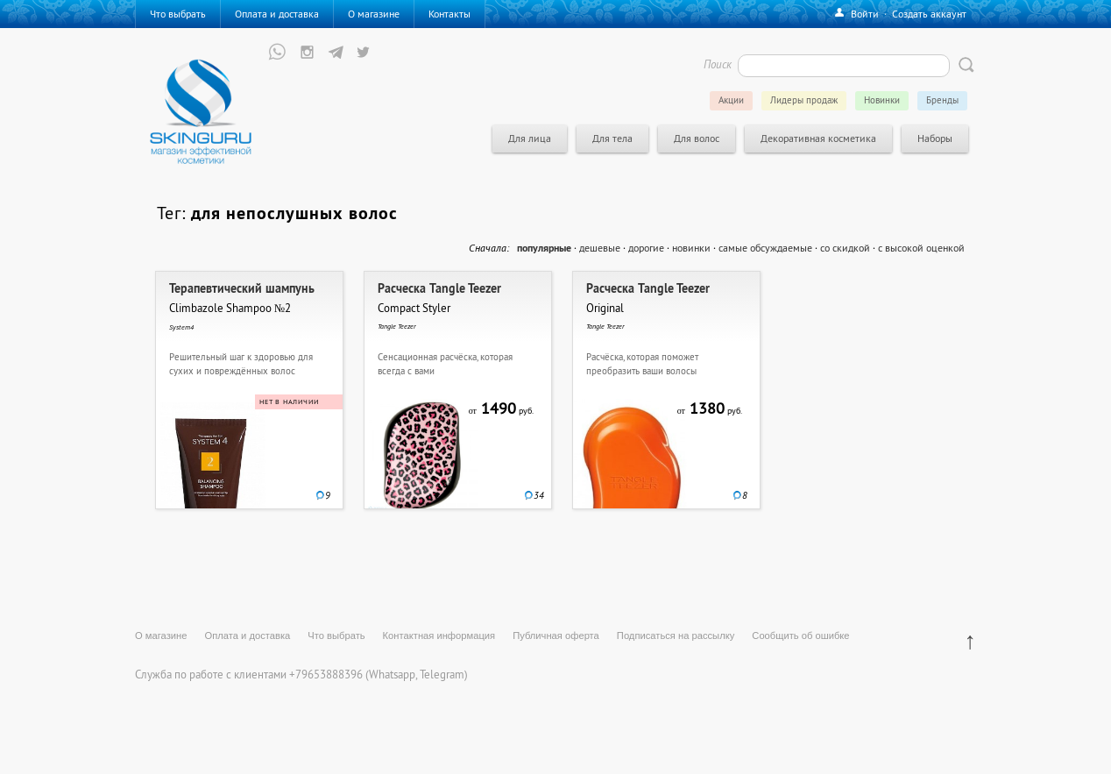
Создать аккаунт (929, 13)
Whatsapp (392, 674)
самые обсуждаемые (765, 247)
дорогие (646, 247)
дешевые (599, 247)
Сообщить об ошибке (800, 635)
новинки (691, 247)
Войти (865, 13)
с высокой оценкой (921, 247)
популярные (544, 248)
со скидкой (845, 247)
